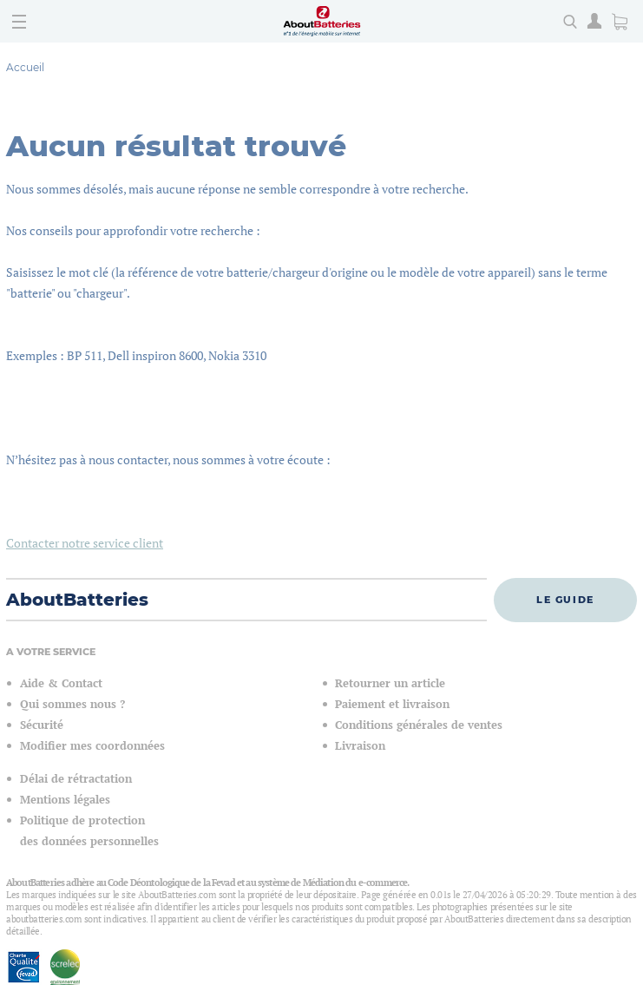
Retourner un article (390, 683)
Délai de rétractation (76, 778)
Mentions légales (65, 799)
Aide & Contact (61, 683)
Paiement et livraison (392, 704)
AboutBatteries (77, 599)
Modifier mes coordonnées (92, 745)
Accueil (25, 67)
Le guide (565, 600)
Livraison (360, 745)
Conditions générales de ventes (418, 725)
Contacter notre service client (84, 543)
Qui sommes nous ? (72, 704)
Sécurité (41, 725)
